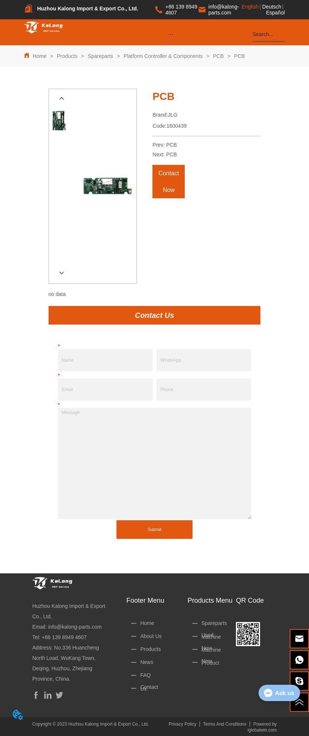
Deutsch (271, 7)
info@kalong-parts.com (75, 627)
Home (39, 56)
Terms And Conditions (225, 724)
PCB (218, 56)
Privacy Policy (182, 724)
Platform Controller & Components (163, 56)
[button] (171, 34)
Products (67, 56)
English (250, 7)
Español (275, 13)
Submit (154, 529)
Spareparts (100, 56)
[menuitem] (170, 34)
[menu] (170, 34)
